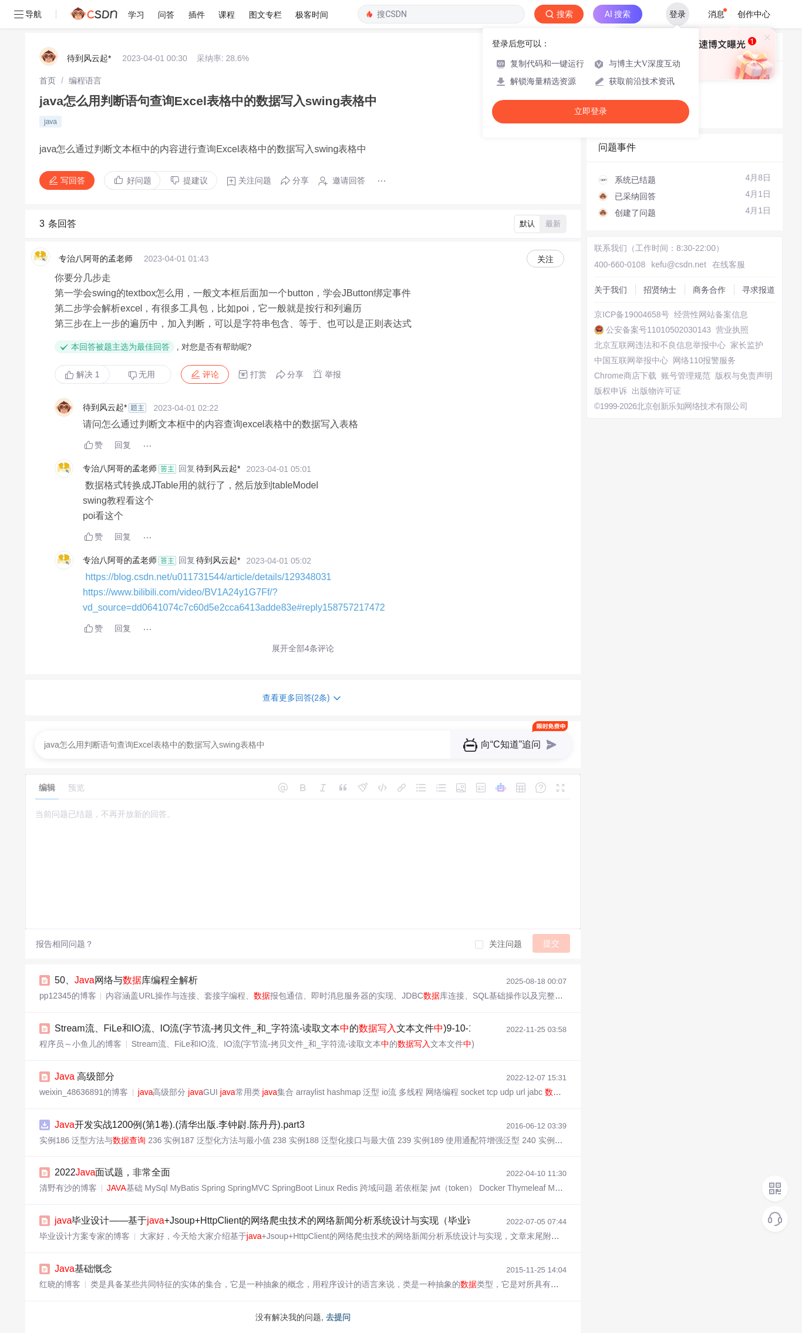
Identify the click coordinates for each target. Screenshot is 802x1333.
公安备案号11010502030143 (658, 329)
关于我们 (610, 289)
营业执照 (732, 329)
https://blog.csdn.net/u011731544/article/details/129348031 (208, 577)
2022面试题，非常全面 (112, 1172)
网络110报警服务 (704, 360)
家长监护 (746, 345)
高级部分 (84, 1076)
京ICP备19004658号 (631, 314)
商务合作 (709, 289)
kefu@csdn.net (678, 264)
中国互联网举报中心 (631, 360)
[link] (47, 80)
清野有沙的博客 (68, 1188)
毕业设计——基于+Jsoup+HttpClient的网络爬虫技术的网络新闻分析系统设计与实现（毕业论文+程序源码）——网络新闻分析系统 (343, 1220)
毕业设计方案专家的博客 (84, 1236)
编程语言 (85, 80)
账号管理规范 (685, 375)
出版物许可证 (656, 391)
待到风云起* (89, 58)
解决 (82, 374)
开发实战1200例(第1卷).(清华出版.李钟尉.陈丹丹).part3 (180, 1125)
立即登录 (590, 111)
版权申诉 (610, 391)
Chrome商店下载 (625, 375)
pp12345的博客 (67, 995)
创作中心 (753, 14)
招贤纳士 (659, 289)
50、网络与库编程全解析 (126, 980)
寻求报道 (758, 289)
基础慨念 (83, 1269)
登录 (677, 14)
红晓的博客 (59, 1284)
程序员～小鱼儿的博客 (80, 1044)
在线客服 (728, 264)
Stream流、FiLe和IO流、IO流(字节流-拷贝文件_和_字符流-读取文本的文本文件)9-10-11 (267, 1028)
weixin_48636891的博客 (83, 1092)
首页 (47, 80)
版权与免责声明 (744, 375)
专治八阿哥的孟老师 (96, 258)
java (50, 122)
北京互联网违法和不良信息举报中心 (660, 345)
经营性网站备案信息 (711, 314)
